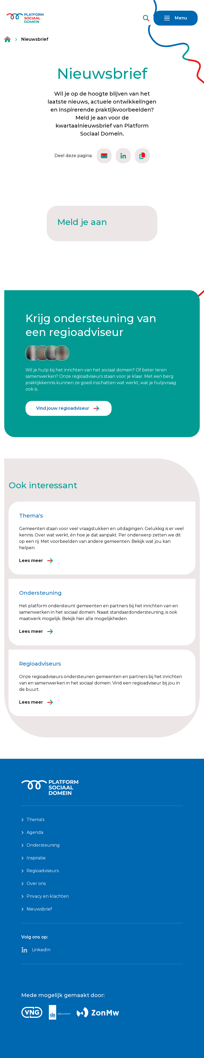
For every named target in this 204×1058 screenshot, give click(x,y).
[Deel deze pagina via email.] (104, 155)
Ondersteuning (40, 845)
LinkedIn (35, 950)
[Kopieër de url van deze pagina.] (142, 155)
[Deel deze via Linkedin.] (123, 155)
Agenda (32, 832)
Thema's (32, 819)
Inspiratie (33, 857)
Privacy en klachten (45, 896)
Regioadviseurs (40, 870)
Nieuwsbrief (36, 909)
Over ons (33, 883)
